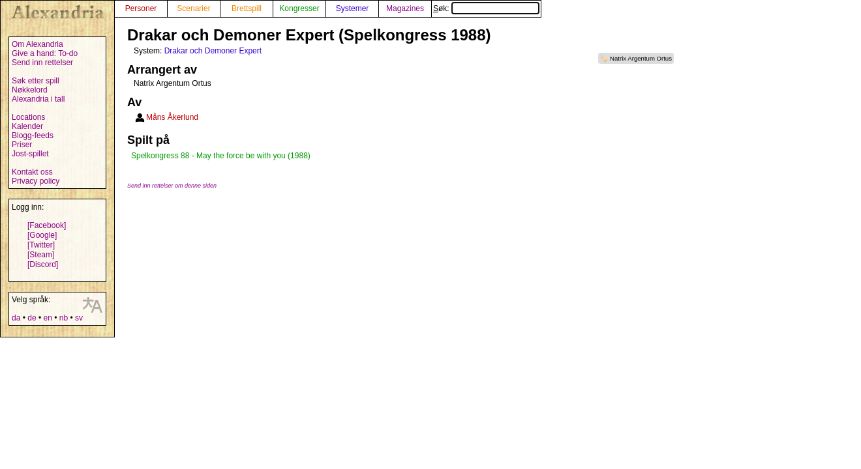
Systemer (352, 8)
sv (79, 317)
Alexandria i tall (38, 99)
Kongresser (299, 8)
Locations (28, 117)
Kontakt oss (32, 172)
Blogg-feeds (32, 135)
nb (63, 317)
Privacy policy (35, 181)
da (16, 317)
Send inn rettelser (42, 62)
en (47, 317)
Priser (22, 144)
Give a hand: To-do (45, 53)
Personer (141, 8)
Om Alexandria (37, 44)
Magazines (405, 8)
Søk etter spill (35, 80)
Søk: (486, 8)
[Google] (42, 235)
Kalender (27, 126)
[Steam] (40, 254)
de (31, 317)
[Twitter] (41, 244)
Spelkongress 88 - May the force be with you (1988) (220, 155)
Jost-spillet (30, 153)
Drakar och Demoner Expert (213, 50)
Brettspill (247, 8)
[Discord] (42, 264)
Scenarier (193, 8)
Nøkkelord (30, 89)
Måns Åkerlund (172, 117)
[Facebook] (46, 225)
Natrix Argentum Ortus (641, 58)
